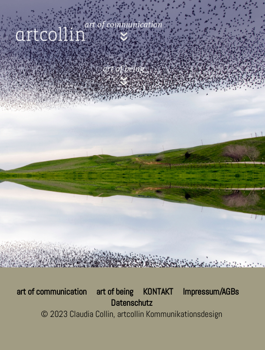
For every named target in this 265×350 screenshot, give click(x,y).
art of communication (52, 291)
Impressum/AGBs (211, 291)
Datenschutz (131, 302)
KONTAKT (158, 291)
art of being (114, 291)
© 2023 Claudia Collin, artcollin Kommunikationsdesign (131, 313)
